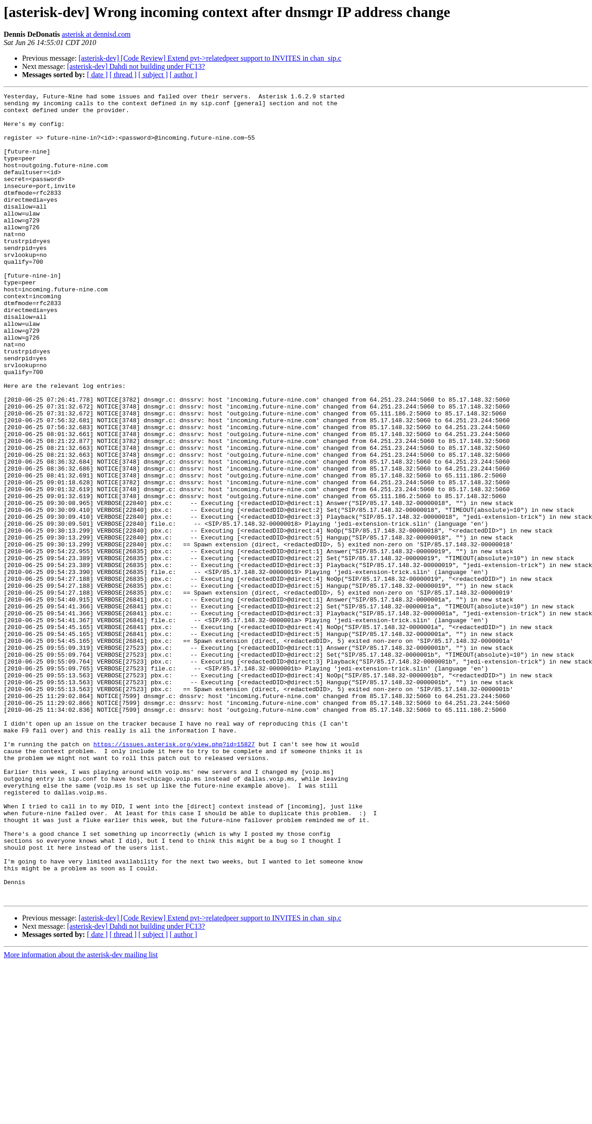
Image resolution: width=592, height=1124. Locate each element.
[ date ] (97, 75)
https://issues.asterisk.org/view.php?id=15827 (174, 875)
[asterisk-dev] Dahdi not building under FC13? (136, 66)
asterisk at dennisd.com (96, 34)
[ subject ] (153, 75)
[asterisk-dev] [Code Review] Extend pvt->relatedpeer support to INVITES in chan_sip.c (210, 58)
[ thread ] (123, 75)
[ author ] (183, 75)
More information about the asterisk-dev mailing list (81, 1116)
